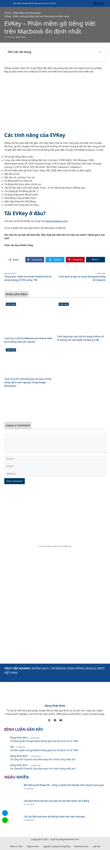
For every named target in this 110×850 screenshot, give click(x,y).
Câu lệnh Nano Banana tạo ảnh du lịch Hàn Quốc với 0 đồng (56, 800)
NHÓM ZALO (40, 668)
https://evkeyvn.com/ (56, 221)
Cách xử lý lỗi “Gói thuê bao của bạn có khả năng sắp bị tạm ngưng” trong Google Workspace (27, 382)
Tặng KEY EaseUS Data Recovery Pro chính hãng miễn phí (44, 759)
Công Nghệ (11, 304)
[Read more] (55, 403)
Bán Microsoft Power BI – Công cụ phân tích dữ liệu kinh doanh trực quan (64, 785)
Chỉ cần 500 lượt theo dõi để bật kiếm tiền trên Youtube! (54, 816)
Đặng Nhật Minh (55, 705)
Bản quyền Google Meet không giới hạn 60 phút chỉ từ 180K (46, 741)
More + (98, 259)
